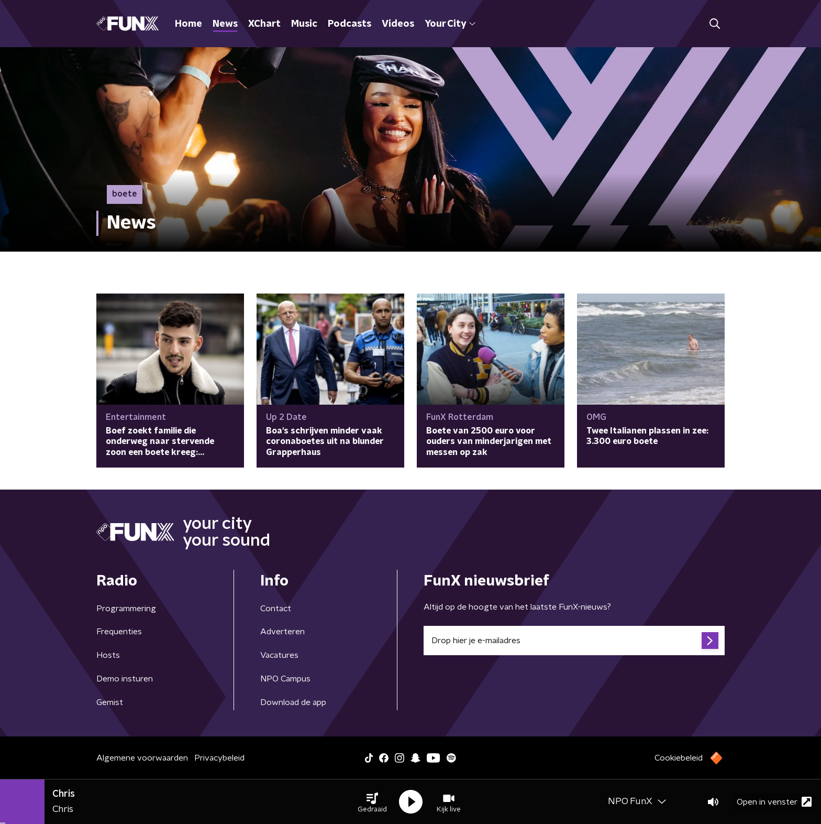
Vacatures (279, 655)
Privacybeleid (219, 758)
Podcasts (349, 24)
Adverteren (282, 631)
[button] (372, 802)
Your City (450, 24)
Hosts (108, 655)
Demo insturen (124, 679)
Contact (275, 608)
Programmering (126, 608)
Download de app (293, 702)
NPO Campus (285, 679)
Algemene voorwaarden (142, 758)
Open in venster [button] (774, 802)
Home (188, 24)
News (225, 24)
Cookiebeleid (678, 758)
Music (304, 24)
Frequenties (119, 631)
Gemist (109, 702)
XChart (264, 24)
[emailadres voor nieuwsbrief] (574, 640)
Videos (398, 24)
